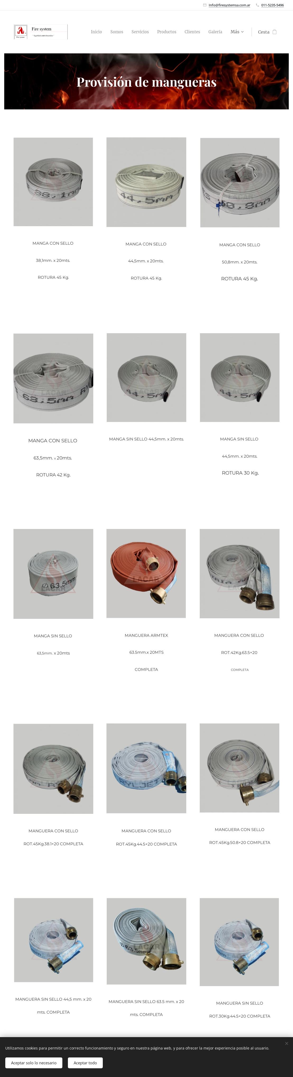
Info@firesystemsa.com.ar (229, 5)
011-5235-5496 (272, 5)
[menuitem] (86, 32)
